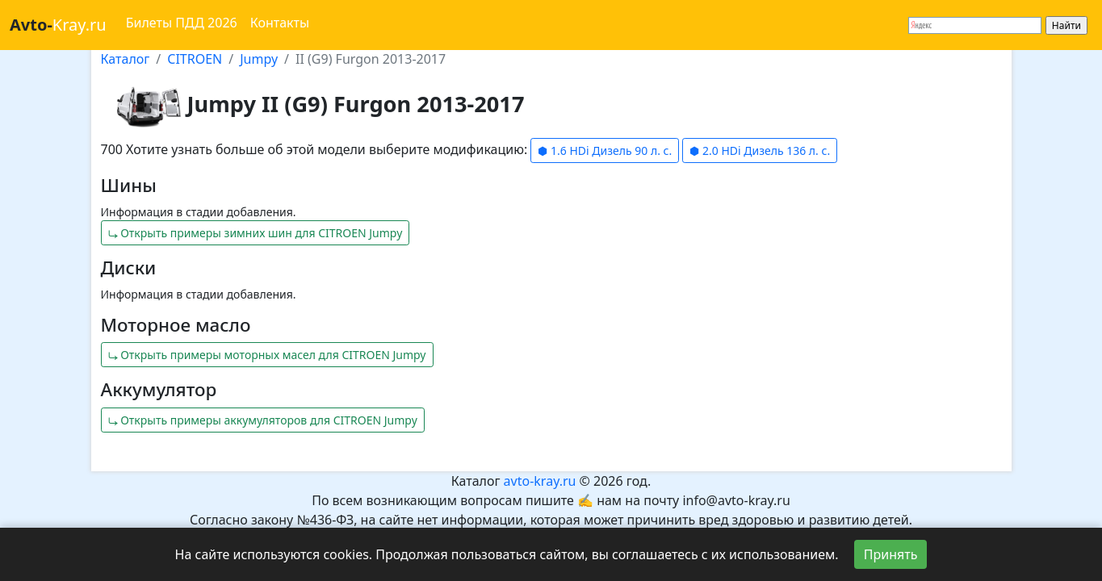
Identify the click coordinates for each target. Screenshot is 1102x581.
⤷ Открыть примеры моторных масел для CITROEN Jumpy (267, 354)
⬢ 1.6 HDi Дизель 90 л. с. (605, 150)
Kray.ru (58, 25)
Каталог (125, 59)
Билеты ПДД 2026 (181, 22)
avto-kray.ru (540, 481)
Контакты (279, 22)
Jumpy (259, 59)
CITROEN (194, 59)
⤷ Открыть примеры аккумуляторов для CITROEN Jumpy (262, 420)
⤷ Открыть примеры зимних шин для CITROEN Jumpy (255, 232)
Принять (891, 554)
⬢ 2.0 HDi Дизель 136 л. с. (759, 150)
